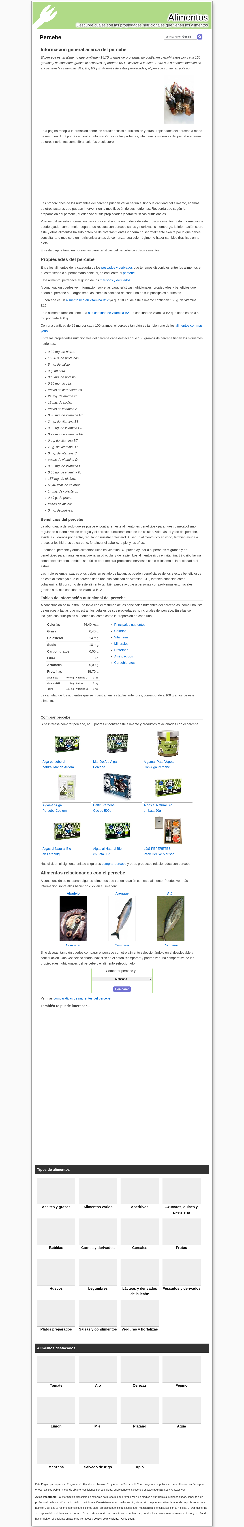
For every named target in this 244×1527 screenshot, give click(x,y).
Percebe (50, 37)
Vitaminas (121, 637)
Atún (171, 893)
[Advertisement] (97, 99)
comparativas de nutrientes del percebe (81, 998)
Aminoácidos (123, 656)
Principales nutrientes (129, 624)
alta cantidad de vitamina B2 (108, 313)
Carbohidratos (124, 663)
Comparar (73, 945)
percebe (129, 273)
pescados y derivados (117, 267)
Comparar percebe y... (122, 971)
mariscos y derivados (115, 280)
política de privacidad (106, 1518)
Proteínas (121, 650)
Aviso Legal (127, 1518)
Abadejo (73, 893)
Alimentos (188, 17)
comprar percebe (114, 864)
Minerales (121, 643)
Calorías (120, 631)
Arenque (122, 893)
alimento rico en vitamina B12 (87, 300)
